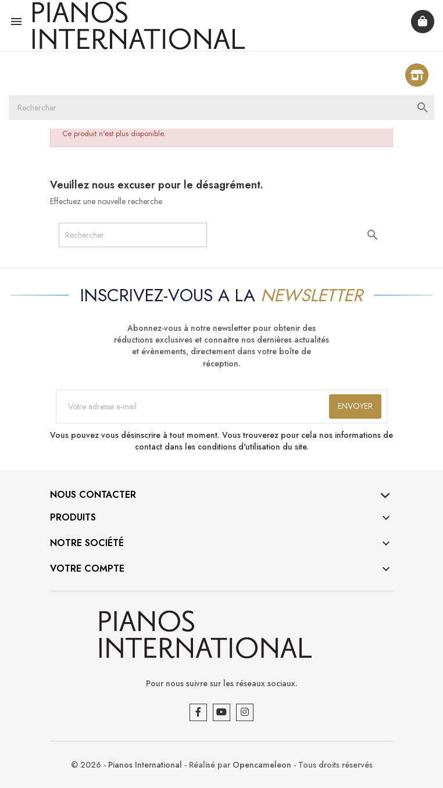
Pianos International (145, 765)
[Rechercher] (221, 107)
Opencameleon (262, 765)
